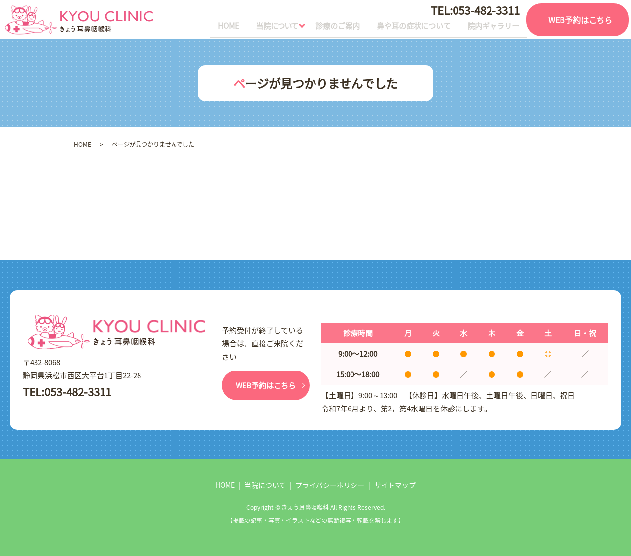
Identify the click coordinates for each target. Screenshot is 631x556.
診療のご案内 (310, 27)
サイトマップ (395, 485)
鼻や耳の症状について (397, 27)
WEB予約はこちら (580, 20)
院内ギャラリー (488, 27)
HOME (180, 27)
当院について (238, 27)
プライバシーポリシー (329, 485)
